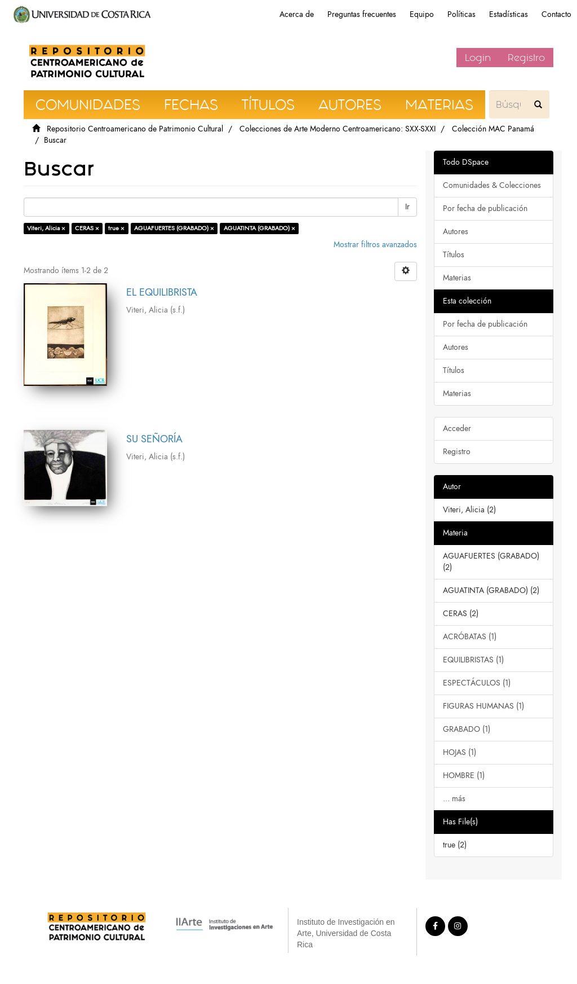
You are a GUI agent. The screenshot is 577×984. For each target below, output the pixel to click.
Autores (455, 231)
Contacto (556, 14)
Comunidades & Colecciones (492, 185)
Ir (407, 206)
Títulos (453, 254)
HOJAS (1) (459, 752)
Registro (526, 57)
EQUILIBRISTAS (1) (473, 659)
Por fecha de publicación (485, 208)
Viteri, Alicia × (46, 228)
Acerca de (296, 14)
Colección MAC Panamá (493, 129)
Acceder (457, 428)
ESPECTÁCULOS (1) (477, 683)
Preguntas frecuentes (361, 14)
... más (454, 798)
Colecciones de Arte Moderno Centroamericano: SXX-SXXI (337, 129)
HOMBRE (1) (464, 775)
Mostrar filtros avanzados (375, 244)
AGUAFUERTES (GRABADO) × (174, 228)
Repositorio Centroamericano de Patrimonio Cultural (135, 129)
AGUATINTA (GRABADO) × (259, 228)
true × (116, 228)
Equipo (422, 14)
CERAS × (87, 228)
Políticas (461, 14)
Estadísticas (508, 14)
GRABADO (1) (466, 729)
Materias (457, 278)
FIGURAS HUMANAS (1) (483, 706)
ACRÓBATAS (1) (469, 636)
